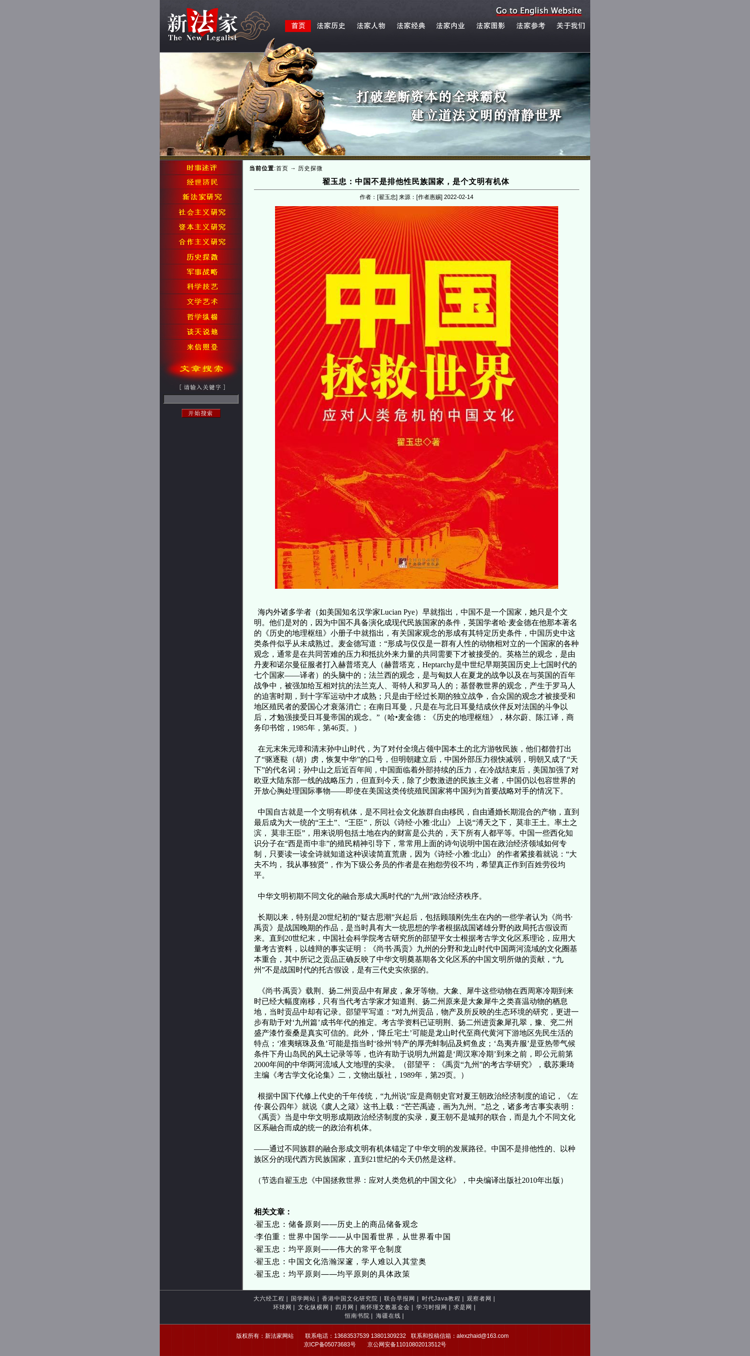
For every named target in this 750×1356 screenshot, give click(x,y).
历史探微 (310, 168)
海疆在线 (388, 1315)
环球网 (282, 1307)
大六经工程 (269, 1298)
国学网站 (303, 1298)
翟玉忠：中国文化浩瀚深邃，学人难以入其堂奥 (341, 1261)
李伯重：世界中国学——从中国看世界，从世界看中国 (353, 1237)
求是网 (462, 1307)
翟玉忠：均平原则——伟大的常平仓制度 (329, 1249)
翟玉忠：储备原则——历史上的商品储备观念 (337, 1224)
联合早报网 (399, 1298)
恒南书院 (357, 1315)
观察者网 (479, 1298)
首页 (282, 168)
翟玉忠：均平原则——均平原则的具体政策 (333, 1274)
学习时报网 (431, 1307)
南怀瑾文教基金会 (385, 1307)
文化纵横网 (313, 1307)
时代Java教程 (441, 1298)
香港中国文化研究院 (350, 1298)
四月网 (344, 1307)
